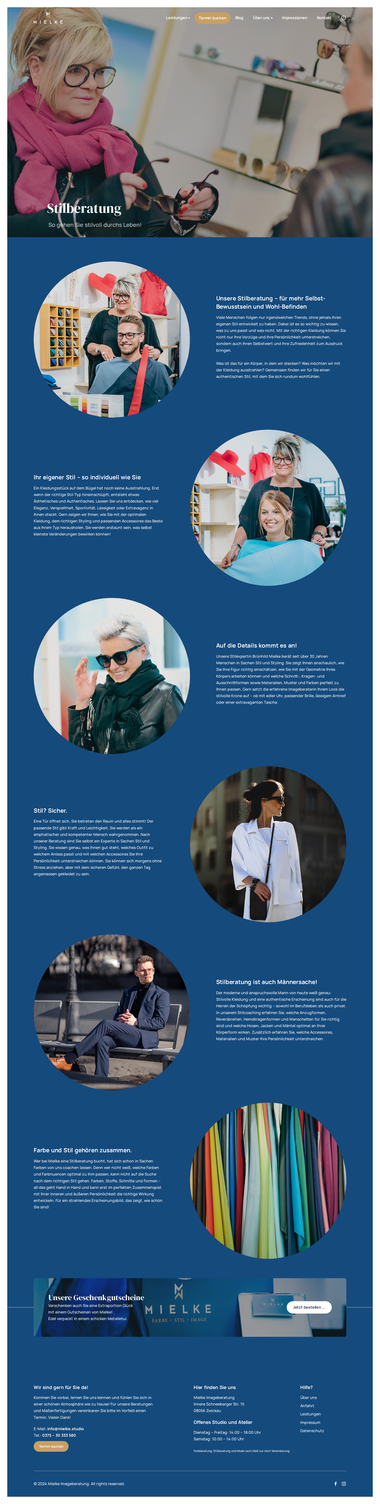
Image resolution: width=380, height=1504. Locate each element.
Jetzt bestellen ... (309, 1307)
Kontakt (324, 17)
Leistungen (178, 18)
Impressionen (294, 17)
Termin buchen (212, 18)
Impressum (310, 1422)
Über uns (263, 18)
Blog (239, 17)
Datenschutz (312, 1430)
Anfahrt (307, 1405)
